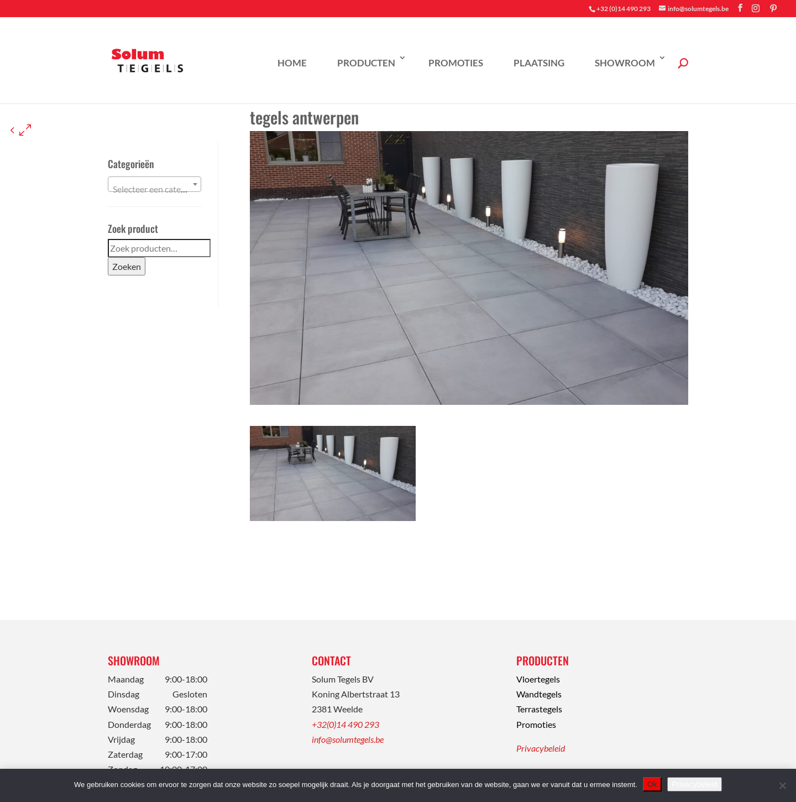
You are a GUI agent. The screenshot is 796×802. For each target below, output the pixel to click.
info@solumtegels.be (348, 739)
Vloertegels (538, 679)
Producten (366, 63)
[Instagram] (756, 8)
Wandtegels (539, 694)
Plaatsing (539, 63)
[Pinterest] (773, 8)
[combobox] (154, 184)
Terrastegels (539, 709)
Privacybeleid (540, 748)
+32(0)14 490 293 (345, 724)
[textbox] (154, 189)
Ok (652, 784)
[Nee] (782, 785)
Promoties (455, 63)
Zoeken (126, 266)
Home (292, 63)
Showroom (625, 63)
